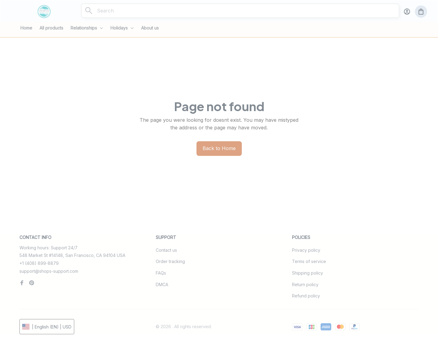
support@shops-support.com (48, 271)
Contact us (166, 250)
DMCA (162, 284)
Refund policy (306, 295)
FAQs (161, 273)
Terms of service (309, 261)
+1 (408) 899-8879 (39, 263)
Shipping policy (307, 273)
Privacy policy (306, 250)
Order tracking (170, 261)
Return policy (305, 284)
